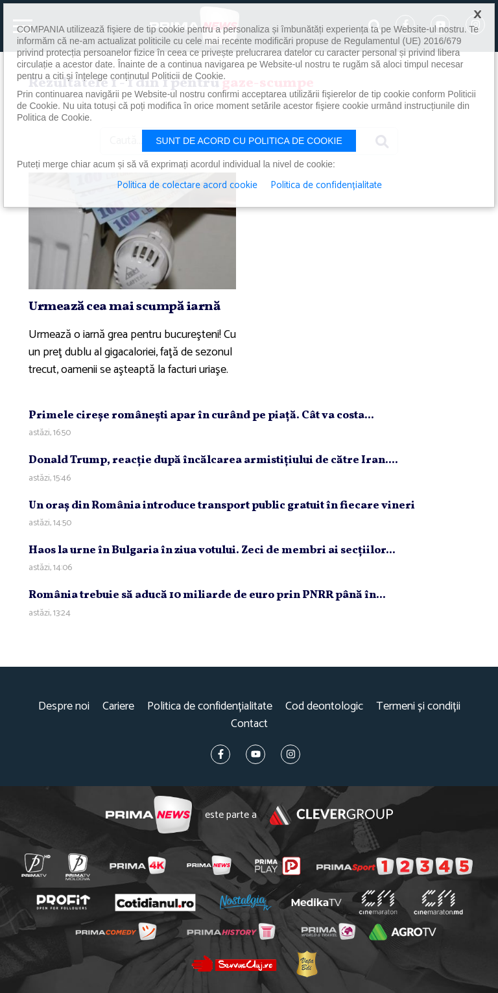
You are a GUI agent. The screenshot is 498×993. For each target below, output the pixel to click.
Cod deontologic (324, 706)
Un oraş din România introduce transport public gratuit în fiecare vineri (222, 505)
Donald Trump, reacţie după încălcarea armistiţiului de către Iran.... (213, 460)
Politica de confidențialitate (209, 706)
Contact (249, 724)
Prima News (149, 815)
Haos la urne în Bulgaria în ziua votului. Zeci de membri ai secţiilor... (212, 550)
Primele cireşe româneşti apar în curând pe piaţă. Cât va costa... (201, 415)
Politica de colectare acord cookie (187, 185)
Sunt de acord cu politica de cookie (249, 141)
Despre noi (63, 706)
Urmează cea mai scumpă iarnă (124, 307)
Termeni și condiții (418, 706)
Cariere (118, 706)
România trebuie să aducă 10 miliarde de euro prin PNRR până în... (207, 595)
